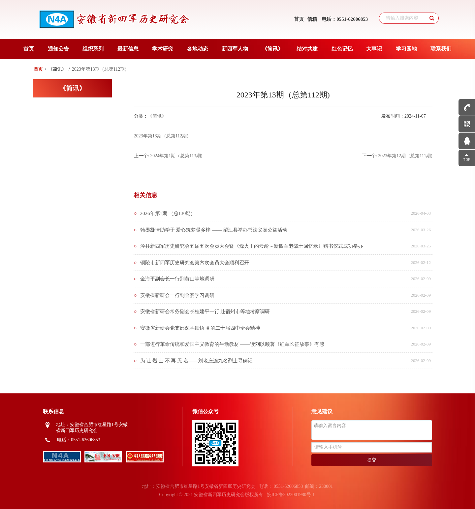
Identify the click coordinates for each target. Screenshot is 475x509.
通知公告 (58, 49)
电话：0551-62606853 (345, 19)
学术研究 (162, 49)
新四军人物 (235, 49)
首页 (299, 19)
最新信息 (128, 49)
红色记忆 (342, 49)
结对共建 (307, 49)
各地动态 (197, 49)
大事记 (374, 49)
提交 (371, 459)
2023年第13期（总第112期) (161, 135)
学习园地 (406, 49)
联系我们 (441, 49)
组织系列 (93, 49)
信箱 (312, 19)
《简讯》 (272, 49)
